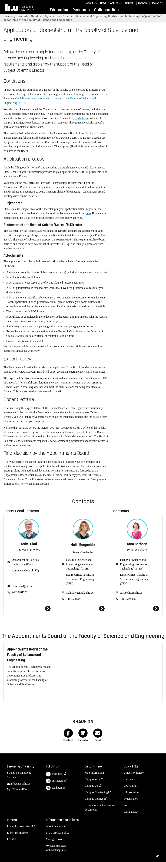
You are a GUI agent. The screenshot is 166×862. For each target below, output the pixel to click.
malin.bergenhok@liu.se (80, 592)
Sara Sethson (137, 544)
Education (59, 9)
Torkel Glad (29, 544)
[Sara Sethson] (137, 608)
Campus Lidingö (94, 798)
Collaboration (106, 9)
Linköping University (16, 16)
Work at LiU (116, 3)
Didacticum (82, 118)
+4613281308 (19, 592)
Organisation (53, 16)
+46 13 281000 (18, 788)
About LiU (91, 3)
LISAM (11, 839)
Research (81, 9)
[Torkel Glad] (29, 608)
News (103, 3)
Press (127, 805)
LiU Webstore (132, 792)
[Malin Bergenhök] (83, 608)
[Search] (155, 3)
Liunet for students (17, 832)
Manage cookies (55, 839)
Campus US (91, 785)
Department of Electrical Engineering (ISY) (25, 562)
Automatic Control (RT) (25, 570)
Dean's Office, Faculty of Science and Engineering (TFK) (80, 579)
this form (32, 167)
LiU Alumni (130, 785)
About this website (56, 826)
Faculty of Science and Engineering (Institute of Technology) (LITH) (80, 564)
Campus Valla (92, 779)
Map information (94, 772)
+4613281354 (74, 598)
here (37, 195)
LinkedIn (54, 788)
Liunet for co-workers (19, 826)
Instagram (55, 781)
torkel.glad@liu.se (22, 586)
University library (134, 772)
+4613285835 (128, 598)
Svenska (143, 3)
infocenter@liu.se (20, 783)
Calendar (129, 779)
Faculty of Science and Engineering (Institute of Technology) (101, 16)
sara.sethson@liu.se (131, 592)
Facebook (54, 774)
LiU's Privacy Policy (57, 832)
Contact (130, 3)
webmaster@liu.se (56, 849)
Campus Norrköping (96, 792)
